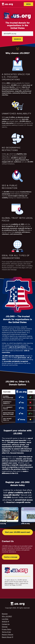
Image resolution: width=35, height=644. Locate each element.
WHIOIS (4, 621)
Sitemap (4, 627)
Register (5, 614)
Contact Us (6, 624)
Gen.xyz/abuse (9, 583)
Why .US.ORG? (7, 616)
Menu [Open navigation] (28, 4)
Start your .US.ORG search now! (17, 532)
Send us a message (10, 557)
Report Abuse (6, 637)
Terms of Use (6, 632)
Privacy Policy (6, 629)
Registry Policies (7, 634)
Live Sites (5, 619)
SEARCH (17, 39)
